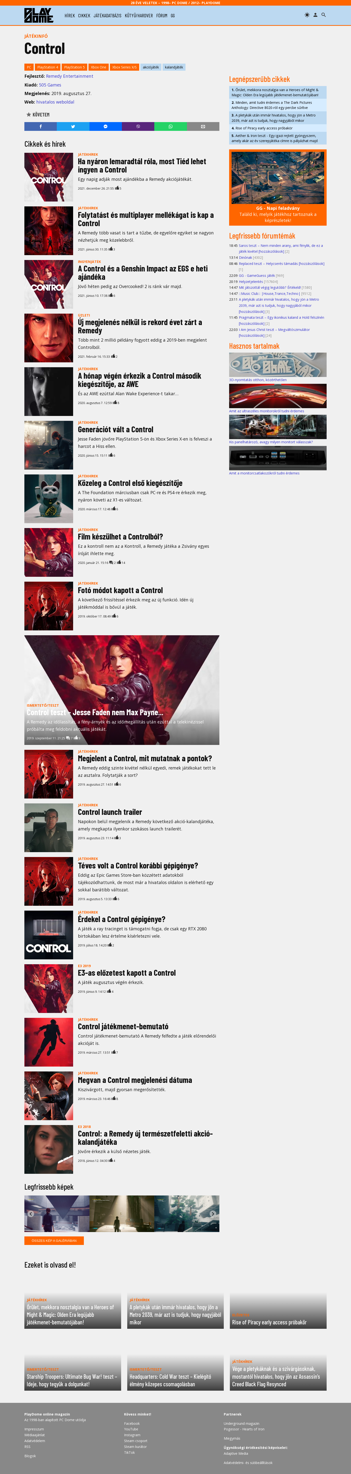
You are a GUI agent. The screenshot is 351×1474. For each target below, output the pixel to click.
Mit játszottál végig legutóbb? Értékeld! (270, 287)
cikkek (84, 15)
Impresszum (34, 1429)
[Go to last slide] (31, 1214)
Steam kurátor (135, 1446)
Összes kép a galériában (54, 1241)
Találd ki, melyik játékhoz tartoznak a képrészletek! (278, 214)
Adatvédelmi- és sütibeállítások (248, 1462)
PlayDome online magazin (47, 1414)
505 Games (50, 85)
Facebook (132, 1423)
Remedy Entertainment (69, 76)
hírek (70, 15)
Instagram (132, 1435)
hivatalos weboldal (55, 102)
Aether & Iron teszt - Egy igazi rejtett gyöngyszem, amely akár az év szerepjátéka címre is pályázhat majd (275, 138)
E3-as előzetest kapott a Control (127, 972)
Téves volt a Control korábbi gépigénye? (138, 865)
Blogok (30, 1456)
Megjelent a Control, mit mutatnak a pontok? (145, 758)
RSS (27, 1446)
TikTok (129, 1452)
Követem (37, 114)
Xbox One (98, 67)
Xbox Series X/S (124, 67)
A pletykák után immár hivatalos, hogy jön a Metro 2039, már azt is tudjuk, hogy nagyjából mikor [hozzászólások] (279, 305)
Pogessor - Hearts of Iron (244, 1429)
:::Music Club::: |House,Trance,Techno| (269, 293)
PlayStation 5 (74, 67)
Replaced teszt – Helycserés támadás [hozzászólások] (281, 263)
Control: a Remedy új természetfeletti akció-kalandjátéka (145, 1137)
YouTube (131, 1429)
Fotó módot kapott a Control (120, 590)
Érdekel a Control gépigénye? (121, 919)
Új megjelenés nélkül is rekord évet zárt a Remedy (140, 326)
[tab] (120, 1228)
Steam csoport (135, 1440)
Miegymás (232, 1438)
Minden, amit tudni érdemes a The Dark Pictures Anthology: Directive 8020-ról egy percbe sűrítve (272, 105)
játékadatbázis (107, 15)
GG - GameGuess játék (257, 275)
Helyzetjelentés (251, 281)
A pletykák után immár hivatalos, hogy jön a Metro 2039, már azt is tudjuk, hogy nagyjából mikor (274, 118)
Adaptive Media (236, 1453)
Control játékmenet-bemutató (123, 1026)
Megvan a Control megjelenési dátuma (135, 1080)
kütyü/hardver (139, 15)
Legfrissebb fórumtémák (262, 235)
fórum (161, 15)
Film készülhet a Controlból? (120, 536)
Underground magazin (241, 1423)
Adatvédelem (34, 1440)
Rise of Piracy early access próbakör (262, 128)
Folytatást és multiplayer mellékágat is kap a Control (146, 219)
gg (173, 15)
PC (29, 67)
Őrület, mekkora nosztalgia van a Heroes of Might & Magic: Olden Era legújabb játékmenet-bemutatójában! (275, 92)
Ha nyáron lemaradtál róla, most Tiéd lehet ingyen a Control (142, 165)
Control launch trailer (110, 812)
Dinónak (245, 257)
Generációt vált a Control (115, 429)
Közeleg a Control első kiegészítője (130, 483)
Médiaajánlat (34, 1435)
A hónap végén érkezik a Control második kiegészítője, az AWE (139, 379)
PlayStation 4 (47, 67)
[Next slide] (213, 1214)
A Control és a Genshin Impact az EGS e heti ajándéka (143, 272)
